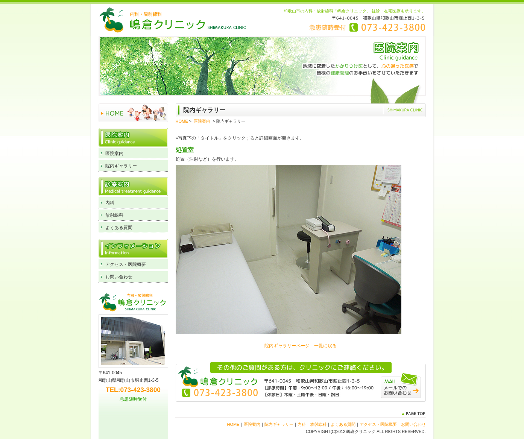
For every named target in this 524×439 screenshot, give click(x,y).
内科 (109, 202)
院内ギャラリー (121, 166)
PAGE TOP (413, 413)
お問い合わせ (118, 277)
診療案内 (133, 186)
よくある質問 (118, 227)
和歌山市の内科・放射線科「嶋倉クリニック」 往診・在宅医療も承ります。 (354, 11)
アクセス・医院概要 (125, 264)
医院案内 (133, 137)
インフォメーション (133, 248)
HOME (133, 112)
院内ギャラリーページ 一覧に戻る (300, 345)
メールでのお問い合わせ (401, 385)
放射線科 (114, 215)
